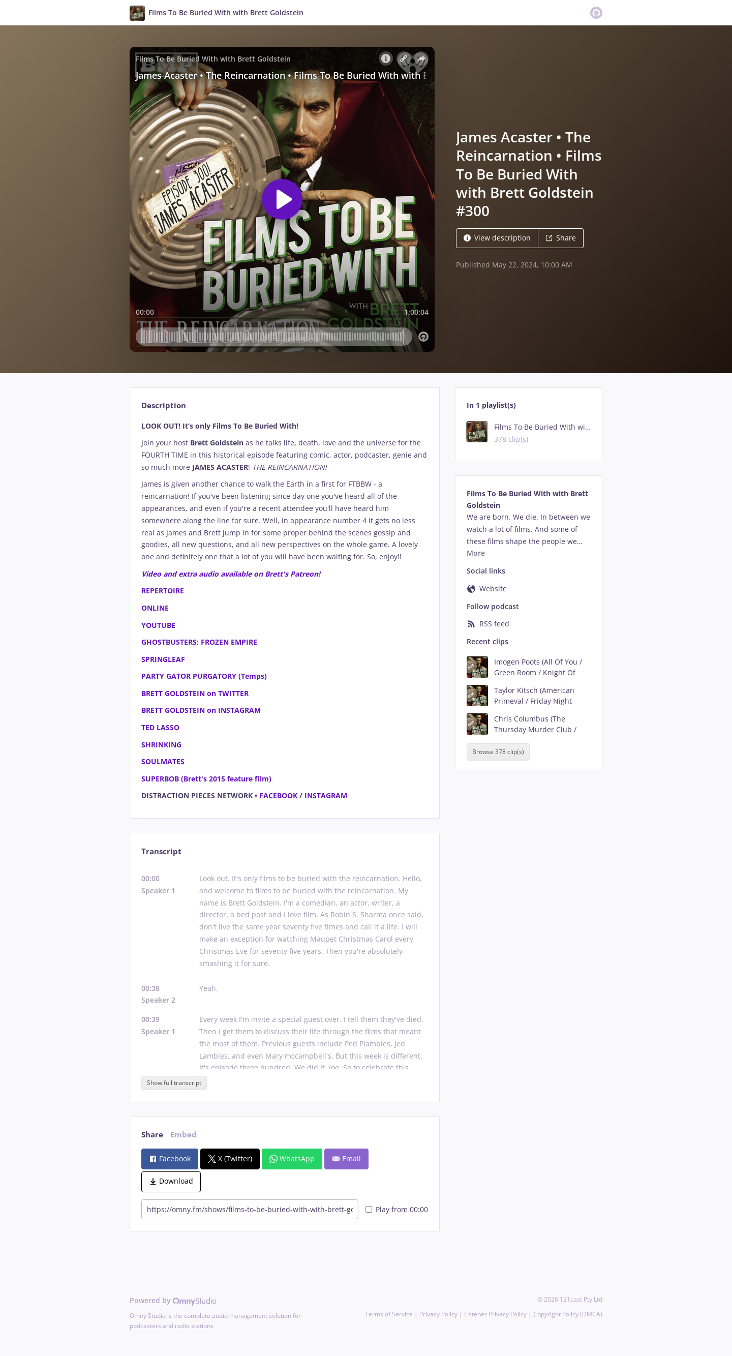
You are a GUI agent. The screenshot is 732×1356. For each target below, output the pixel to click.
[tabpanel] (284, 611)
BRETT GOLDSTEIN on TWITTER (195, 693)
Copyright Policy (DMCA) (567, 1314)
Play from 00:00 (396, 1209)
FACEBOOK (278, 795)
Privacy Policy (438, 1314)
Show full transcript (174, 1082)
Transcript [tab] (161, 851)
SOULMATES (163, 761)
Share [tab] (152, 1134)
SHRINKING (161, 744)
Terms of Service (389, 1314)
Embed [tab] (183, 1134)
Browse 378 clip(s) (498, 751)
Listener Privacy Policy (495, 1314)
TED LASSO (160, 727)
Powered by (173, 1300)
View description (497, 238)
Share (560, 238)
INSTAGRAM (325, 795)
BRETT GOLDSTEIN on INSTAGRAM (201, 710)
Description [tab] (163, 405)
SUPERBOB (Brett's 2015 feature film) (206, 779)
